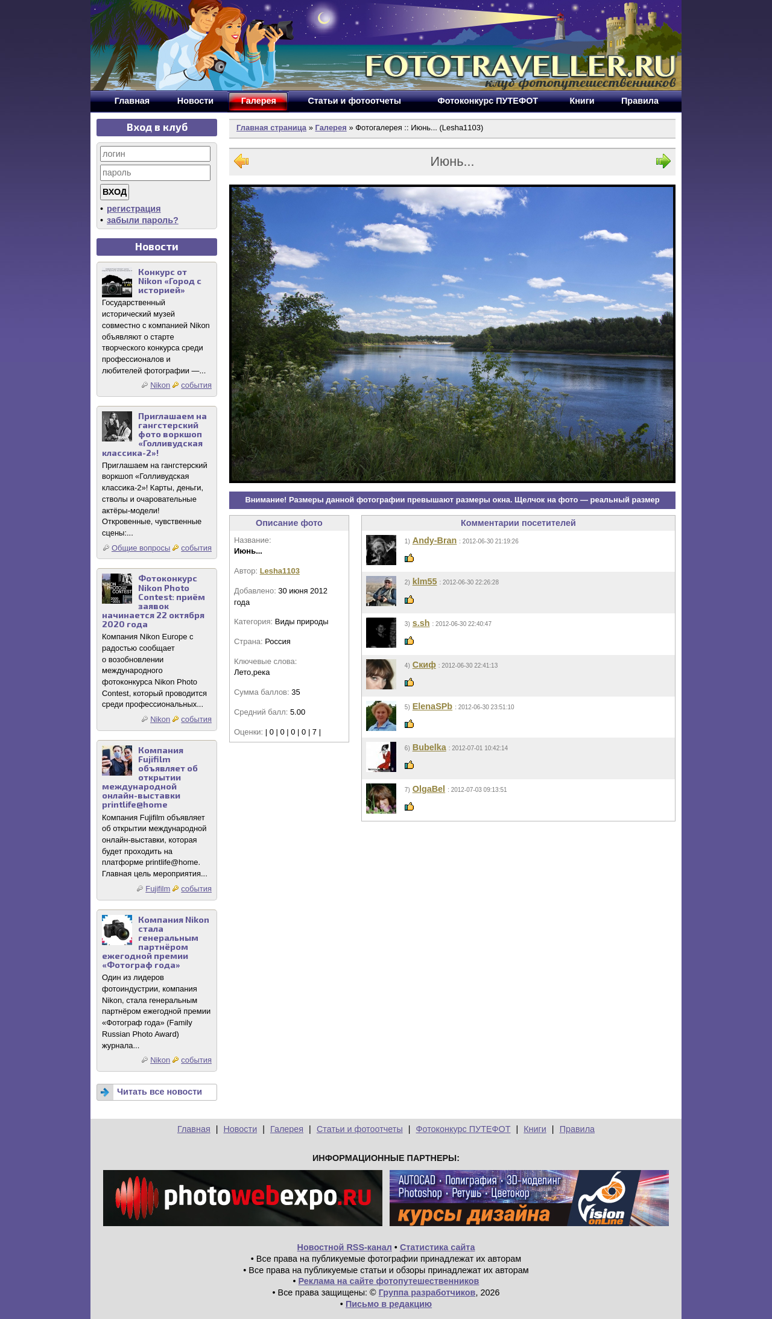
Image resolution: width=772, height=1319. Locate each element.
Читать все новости (159, 1091)
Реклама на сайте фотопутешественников (389, 1281)
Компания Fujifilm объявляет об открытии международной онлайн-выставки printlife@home (150, 777)
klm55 (425, 581)
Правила (577, 1129)
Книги (535, 1129)
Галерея (330, 127)
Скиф (424, 664)
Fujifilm (157, 888)
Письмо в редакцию (389, 1304)
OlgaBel (429, 789)
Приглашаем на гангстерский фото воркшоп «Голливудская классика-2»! (154, 434)
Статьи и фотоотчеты (360, 1129)
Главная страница (271, 127)
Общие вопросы (141, 547)
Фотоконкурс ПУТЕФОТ (463, 1129)
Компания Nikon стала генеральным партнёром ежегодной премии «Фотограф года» (155, 942)
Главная (193, 1129)
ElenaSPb (432, 706)
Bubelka (429, 747)
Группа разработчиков (427, 1292)
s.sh (421, 623)
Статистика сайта (437, 1247)
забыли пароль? (143, 220)
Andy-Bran (435, 540)
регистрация (134, 209)
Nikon (160, 385)
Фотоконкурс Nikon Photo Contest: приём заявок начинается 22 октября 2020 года (153, 601)
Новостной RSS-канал (344, 1247)
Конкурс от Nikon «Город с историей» (169, 281)
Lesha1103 (280, 570)
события (196, 385)
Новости (240, 1129)
